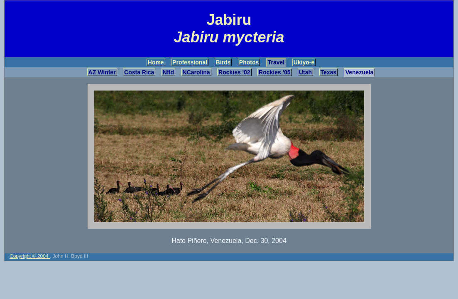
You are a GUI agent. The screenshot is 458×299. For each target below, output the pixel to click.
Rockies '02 (234, 72)
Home (156, 62)
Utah (305, 72)
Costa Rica (139, 72)
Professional (189, 62)
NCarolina (196, 72)
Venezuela (359, 72)
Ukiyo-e (304, 62)
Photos (249, 62)
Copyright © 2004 (30, 256)
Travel (276, 62)
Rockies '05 (275, 72)
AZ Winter (102, 72)
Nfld (168, 72)
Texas (329, 72)
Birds (223, 62)
